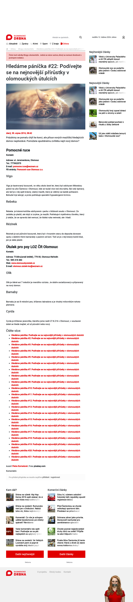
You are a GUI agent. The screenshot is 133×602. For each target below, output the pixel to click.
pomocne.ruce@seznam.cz (25, 166)
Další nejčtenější (24, 554)
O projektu (42, 571)
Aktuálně (11, 43)
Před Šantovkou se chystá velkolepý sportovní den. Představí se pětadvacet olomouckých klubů (69, 510)
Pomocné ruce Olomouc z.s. (30, 169)
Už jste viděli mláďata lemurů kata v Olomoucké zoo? (112, 134)
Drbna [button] (65, 43)
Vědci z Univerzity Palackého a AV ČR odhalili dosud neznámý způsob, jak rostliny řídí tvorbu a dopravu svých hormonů (112, 61)
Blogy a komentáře (26, 49)
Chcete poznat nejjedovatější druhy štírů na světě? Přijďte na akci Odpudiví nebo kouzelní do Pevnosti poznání (70, 533)
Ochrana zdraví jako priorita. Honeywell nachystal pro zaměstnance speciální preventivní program (70, 521)
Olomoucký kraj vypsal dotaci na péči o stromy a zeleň (112, 111)
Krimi (34, 43)
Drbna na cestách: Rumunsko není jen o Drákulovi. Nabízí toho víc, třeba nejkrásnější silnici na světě (29, 510)
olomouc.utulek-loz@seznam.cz (27, 266)
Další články (66, 554)
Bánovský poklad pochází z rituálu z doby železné (111, 123)
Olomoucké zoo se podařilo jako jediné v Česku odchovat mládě (112, 70)
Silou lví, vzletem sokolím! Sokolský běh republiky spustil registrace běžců (71, 497)
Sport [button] (44, 43)
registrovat (55, 477)
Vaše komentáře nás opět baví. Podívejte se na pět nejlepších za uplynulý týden (29, 531)
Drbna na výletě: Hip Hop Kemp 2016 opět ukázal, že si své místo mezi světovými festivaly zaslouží (29, 498)
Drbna (13, 49)
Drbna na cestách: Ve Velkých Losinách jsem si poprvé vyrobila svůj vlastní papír (29, 543)
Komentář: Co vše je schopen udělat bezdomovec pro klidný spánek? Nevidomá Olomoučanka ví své (30, 521)
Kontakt (67, 571)
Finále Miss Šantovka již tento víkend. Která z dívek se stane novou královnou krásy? (71, 543)
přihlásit (45, 477)
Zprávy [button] (23, 43)
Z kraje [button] (54, 43)
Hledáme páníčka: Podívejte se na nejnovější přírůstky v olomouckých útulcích (47, 335)
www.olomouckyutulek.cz (23, 263)
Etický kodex (55, 571)
